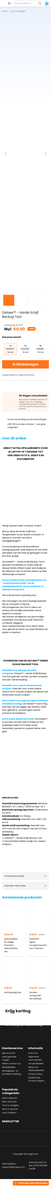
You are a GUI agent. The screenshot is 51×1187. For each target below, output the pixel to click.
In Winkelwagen (26, 364)
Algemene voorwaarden (35, 1058)
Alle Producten (9, 1098)
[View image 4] (45, 300)
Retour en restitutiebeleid (36, 1069)
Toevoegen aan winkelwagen (33, 1183)
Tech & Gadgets (10, 1105)
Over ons (33, 1053)
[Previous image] (5, 153)
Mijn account (8, 1053)
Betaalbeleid (8, 1067)
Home (5, 11)
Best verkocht (9, 1101)
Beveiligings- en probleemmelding (11, 1072)
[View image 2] (21, 300)
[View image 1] (8, 300)
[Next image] (45, 153)
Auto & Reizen (9, 1112)
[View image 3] (33, 300)
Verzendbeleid (35, 1063)
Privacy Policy (35, 1073)
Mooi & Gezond (10, 1109)
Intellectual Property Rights (36, 1079)
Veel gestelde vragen (9, 1058)
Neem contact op (11, 1063)
